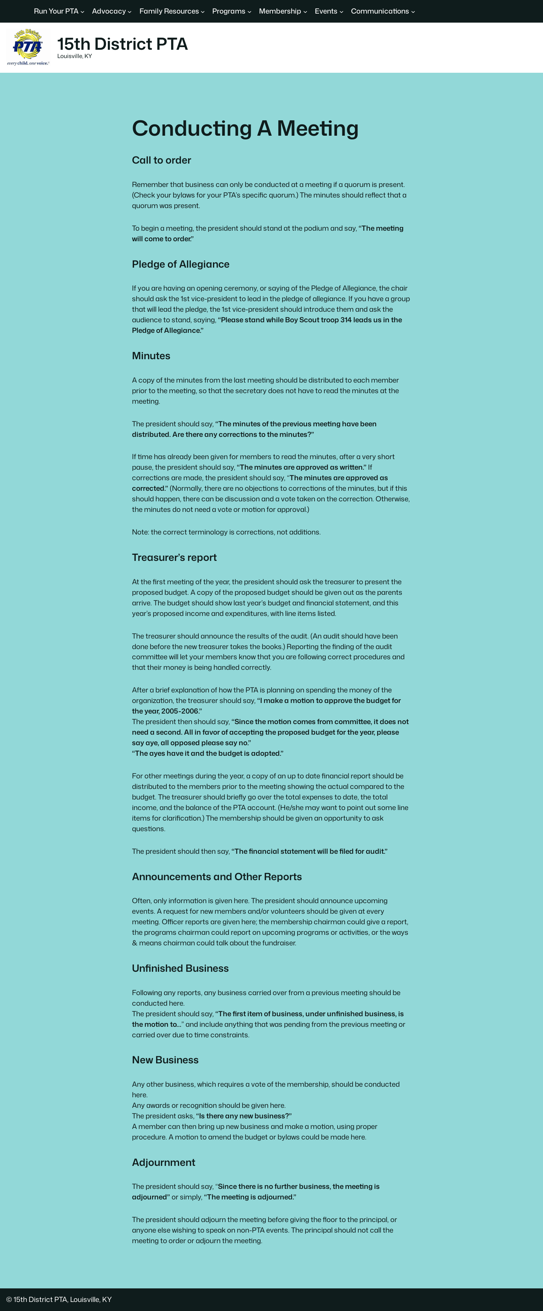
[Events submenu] (341, 11)
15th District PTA (122, 43)
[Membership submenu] (305, 11)
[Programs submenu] (249, 11)
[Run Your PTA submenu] (82, 11)
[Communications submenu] (413, 11)
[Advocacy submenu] (129, 11)
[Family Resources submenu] (203, 11)
